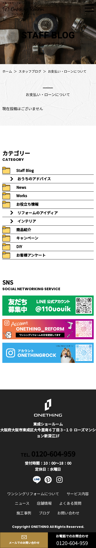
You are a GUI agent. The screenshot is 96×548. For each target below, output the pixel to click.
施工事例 (23, 513)
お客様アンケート (31, 255)
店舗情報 (44, 503)
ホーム (7, 71)
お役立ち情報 (27, 204)
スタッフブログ (30, 71)
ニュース (22, 503)
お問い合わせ (68, 513)
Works (21, 195)
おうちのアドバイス (34, 178)
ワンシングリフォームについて (33, 493)
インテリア (26, 221)
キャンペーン (27, 238)
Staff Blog (25, 170)
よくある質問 (70, 503)
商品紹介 (23, 229)
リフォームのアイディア (37, 212)
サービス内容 (78, 493)
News (21, 187)
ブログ (44, 513)
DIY (19, 246)
